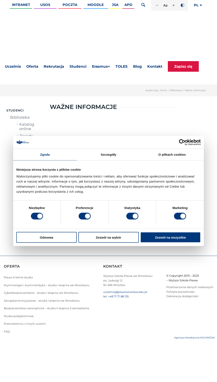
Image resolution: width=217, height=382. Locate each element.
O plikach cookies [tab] (172, 154)
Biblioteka (176, 90)
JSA (115, 5)
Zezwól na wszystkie (170, 237)
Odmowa (46, 237)
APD (128, 5)
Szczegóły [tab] (108, 154)
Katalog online (26, 126)
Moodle (96, 5)
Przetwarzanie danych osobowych (189, 287)
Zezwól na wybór (108, 237)
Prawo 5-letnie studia (18, 277)
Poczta (70, 5)
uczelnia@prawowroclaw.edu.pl (125, 292)
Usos (45, 5)
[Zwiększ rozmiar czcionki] (173, 5)
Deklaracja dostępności (182, 296)
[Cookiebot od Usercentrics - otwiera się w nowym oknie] (182, 142)
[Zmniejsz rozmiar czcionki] (157, 5)
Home (163, 90)
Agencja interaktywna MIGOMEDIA (194, 337)
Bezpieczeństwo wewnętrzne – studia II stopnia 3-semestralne (46, 308)
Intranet (21, 5)
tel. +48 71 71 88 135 (116, 296)
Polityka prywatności (180, 291)
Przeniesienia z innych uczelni (25, 323)
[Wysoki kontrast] (182, 5)
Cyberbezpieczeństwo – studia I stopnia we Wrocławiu (41, 292)
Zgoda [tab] (45, 154)
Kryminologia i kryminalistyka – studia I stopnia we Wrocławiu (46, 285)
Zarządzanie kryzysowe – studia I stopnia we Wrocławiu (42, 300)
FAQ (7, 331)
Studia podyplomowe (19, 316)
